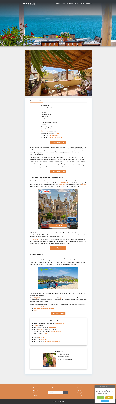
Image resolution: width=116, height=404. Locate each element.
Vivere (36, 325)
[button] (91, 78)
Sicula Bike (37, 310)
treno (45, 333)
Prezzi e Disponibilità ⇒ (58, 142)
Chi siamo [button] (88, 3)
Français (79, 393)
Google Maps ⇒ (53, 135)
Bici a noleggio (45, 131)
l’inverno (56, 133)
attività (40, 329)
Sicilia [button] (82, 3)
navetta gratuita (56, 331)
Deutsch (79, 388)
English (80, 390)
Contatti (35, 388)
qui (61, 298)
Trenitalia (62, 184)
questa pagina (36, 298)
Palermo (83, 184)
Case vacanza (64, 3)
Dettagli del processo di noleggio (44, 309)
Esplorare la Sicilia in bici (41, 307)
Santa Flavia (64, 183)
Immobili (57, 3)
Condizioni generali (57, 388)
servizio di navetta (44, 335)
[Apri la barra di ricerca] (92, 3)
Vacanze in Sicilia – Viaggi (52, 341)
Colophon (35, 390)
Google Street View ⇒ (55, 137)
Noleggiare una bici (58, 313)
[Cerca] (65, 392)
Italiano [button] (71, 3)
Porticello (35, 239)
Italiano (80, 395)
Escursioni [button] (77, 3)
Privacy (35, 393)
